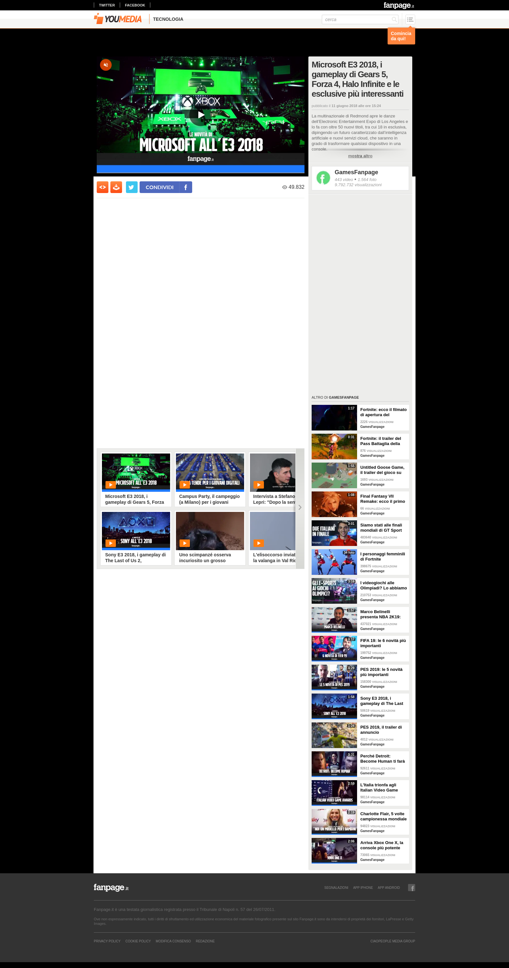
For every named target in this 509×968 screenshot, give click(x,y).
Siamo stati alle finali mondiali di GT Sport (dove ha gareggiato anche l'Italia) (381, 528)
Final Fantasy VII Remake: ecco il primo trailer (382, 499)
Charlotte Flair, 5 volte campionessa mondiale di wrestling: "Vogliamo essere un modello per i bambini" (383, 816)
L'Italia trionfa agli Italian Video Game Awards (379, 787)
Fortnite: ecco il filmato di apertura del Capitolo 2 (383, 412)
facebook (135, 5)
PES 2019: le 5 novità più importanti (381, 672)
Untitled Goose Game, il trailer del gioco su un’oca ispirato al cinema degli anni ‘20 (382, 470)
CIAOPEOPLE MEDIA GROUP (392, 941)
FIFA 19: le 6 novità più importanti (383, 643)
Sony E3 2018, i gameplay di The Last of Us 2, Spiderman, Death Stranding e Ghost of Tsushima (381, 701)
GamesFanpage (356, 172)
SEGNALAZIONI (336, 887)
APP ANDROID (389, 887)
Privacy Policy (107, 941)
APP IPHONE (363, 887)
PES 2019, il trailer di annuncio (381, 730)
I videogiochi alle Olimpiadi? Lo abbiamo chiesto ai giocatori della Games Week (383, 585)
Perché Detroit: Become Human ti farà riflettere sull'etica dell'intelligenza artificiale (382, 759)
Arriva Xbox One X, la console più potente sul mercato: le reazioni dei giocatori (383, 845)
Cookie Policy (138, 941)
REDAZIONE (205, 941)
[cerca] (360, 19)
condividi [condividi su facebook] (160, 187)
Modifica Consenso (173, 941)
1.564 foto (367, 179)
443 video (344, 179)
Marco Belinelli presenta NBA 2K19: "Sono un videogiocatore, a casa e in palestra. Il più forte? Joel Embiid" (382, 614)
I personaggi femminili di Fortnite (382, 556)
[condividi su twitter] (132, 187)
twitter (107, 5)
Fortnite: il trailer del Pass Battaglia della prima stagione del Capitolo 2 (380, 441)
